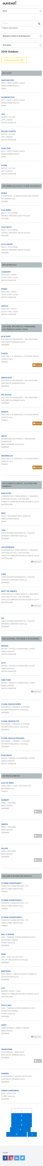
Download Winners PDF (14, 60)
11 (16, 1134)
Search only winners (9, 28)
